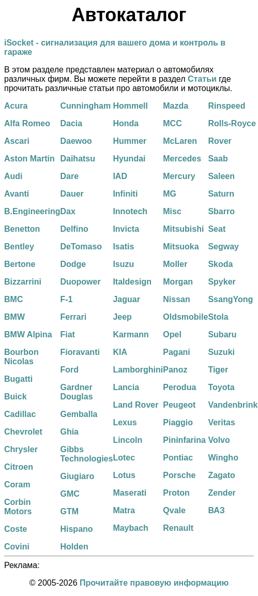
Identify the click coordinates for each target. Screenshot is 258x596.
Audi (13, 176)
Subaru (222, 334)
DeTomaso (81, 246)
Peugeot (179, 404)
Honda (126, 123)
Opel (172, 334)
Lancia (126, 387)
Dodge (73, 264)
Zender (221, 492)
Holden (74, 546)
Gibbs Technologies (86, 454)
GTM (69, 511)
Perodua (179, 387)
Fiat (67, 334)
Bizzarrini (22, 281)
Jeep (122, 316)
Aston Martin (29, 158)
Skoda (220, 264)
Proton (176, 492)
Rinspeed (226, 105)
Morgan (178, 281)
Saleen (221, 176)
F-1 (66, 299)
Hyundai (129, 158)
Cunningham (85, 105)
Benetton (22, 229)
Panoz (175, 369)
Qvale (174, 510)
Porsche (179, 475)
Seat (216, 229)
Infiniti (125, 193)
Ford (69, 369)
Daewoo (76, 141)
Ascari (16, 141)
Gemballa (78, 414)
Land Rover (135, 404)
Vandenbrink (232, 404)
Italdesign (132, 281)
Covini (16, 546)
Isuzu (123, 264)
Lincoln (127, 440)
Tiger (218, 369)
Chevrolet (23, 431)
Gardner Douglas (76, 392)
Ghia (69, 431)
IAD (120, 176)
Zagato (221, 475)
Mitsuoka (181, 246)
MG (169, 193)
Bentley (19, 246)
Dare (69, 176)
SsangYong (230, 299)
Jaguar (126, 299)
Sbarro (221, 211)
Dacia (71, 123)
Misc (172, 211)
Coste (15, 529)
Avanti (16, 193)
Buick (15, 396)
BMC (13, 299)
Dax (67, 211)
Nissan (176, 299)
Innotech (130, 211)
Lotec (124, 457)
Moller (175, 264)
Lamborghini (138, 369)
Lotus (124, 475)
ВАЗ (216, 510)
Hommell (130, 105)
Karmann (130, 334)
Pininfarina (184, 440)
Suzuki (221, 352)
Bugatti (18, 379)
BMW (14, 316)
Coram (17, 484)
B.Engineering (32, 211)
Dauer (71, 193)
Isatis (123, 246)
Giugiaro (77, 476)
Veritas (221, 422)
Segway (223, 246)
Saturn (221, 193)
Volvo (219, 440)
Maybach (130, 528)
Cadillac (20, 414)
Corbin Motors (18, 507)
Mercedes (182, 158)
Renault (178, 528)
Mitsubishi (183, 229)
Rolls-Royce (231, 123)
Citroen (18, 467)
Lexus (124, 422)
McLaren (180, 141)
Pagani (176, 352)
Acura (15, 105)
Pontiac (178, 457)
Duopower (80, 281)
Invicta (126, 229)
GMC (69, 493)
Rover (219, 141)
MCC (172, 123)
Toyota (221, 387)
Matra (124, 510)
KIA (120, 352)
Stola (218, 316)
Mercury (179, 176)
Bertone (19, 264)
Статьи (202, 78)
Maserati (129, 492)
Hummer (129, 141)
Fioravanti (79, 352)
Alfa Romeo (27, 123)
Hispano (76, 529)
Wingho (223, 457)
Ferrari (73, 316)
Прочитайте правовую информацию (154, 582)
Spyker (221, 281)
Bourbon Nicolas (21, 357)
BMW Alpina (28, 334)
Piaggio (178, 422)
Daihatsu (77, 158)
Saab (217, 158)
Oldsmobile (185, 316)
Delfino (74, 229)
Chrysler (21, 449)
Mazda (175, 105)
